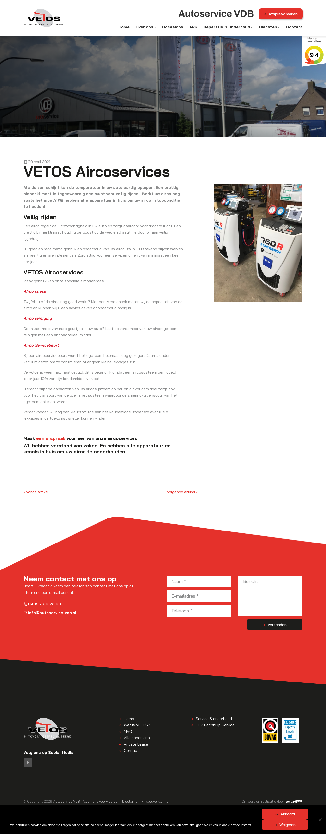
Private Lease (136, 745)
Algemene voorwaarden (101, 803)
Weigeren (190, 824)
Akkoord (143, 824)
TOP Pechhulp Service (215, 725)
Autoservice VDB (66, 803)
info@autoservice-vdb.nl (50, 613)
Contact (294, 27)
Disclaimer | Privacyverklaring (145, 803)
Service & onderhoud (214, 719)
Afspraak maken (283, 14)
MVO (128, 732)
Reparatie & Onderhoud (227, 27)
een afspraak (50, 439)
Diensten (268, 27)
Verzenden (283, 625)
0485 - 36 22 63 (42, 604)
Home (124, 27)
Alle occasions (137, 738)
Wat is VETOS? (137, 725)
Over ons (144, 27)
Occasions (172, 27)
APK (193, 27)
